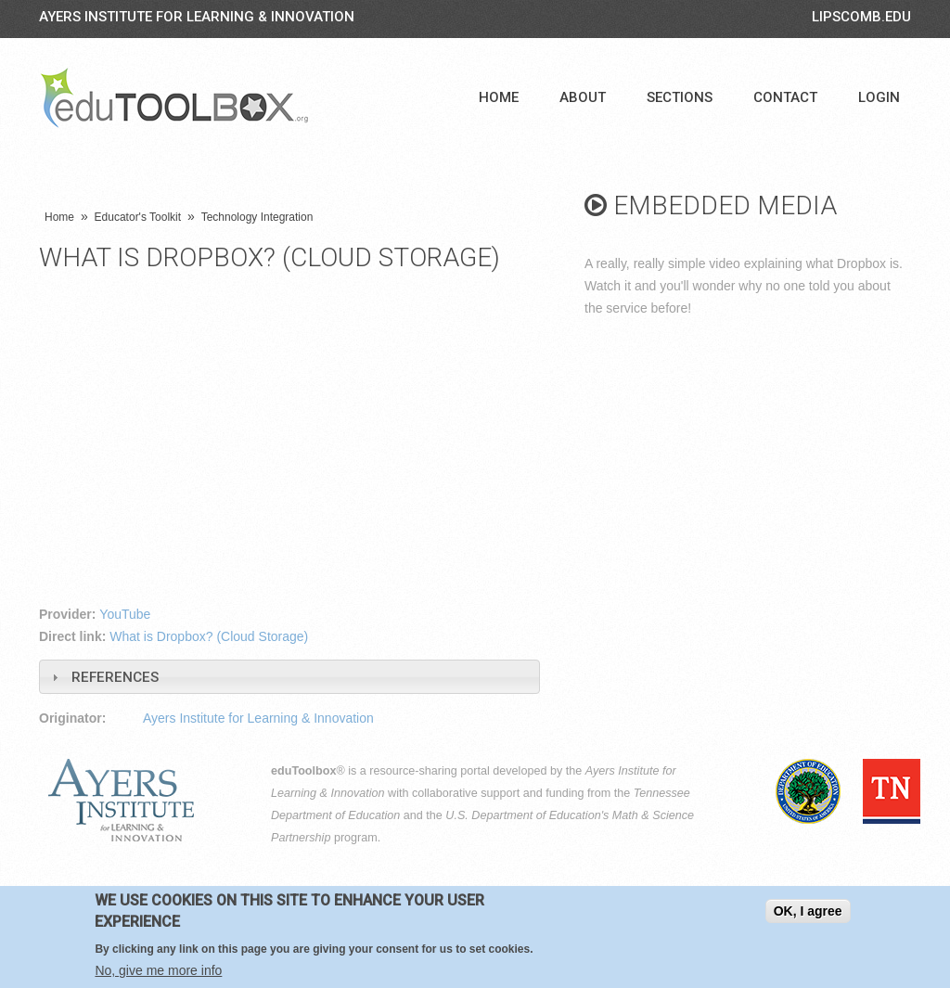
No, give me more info (158, 970)
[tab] (289, 677)
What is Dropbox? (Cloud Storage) (208, 636)
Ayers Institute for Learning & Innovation (196, 16)
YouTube (124, 614)
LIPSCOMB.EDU (861, 16)
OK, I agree (808, 911)
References (115, 677)
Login (879, 97)
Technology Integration (257, 217)
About (582, 97)
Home (499, 97)
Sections (679, 97)
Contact (785, 97)
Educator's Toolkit (138, 217)
